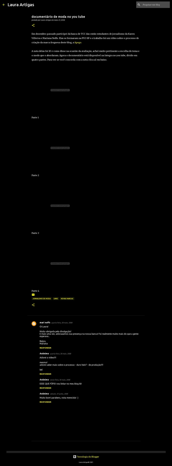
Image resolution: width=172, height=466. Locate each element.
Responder (45, 348)
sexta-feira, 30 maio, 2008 (60, 380)
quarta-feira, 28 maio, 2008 (61, 323)
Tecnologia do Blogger (86, 456)
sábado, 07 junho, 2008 (59, 394)
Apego (77, 42)
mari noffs (45, 322)
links (56, 298)
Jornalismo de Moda (42, 298)
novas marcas (67, 298)
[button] (33, 25)
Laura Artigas (21, 4)
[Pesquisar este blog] (156, 4)
